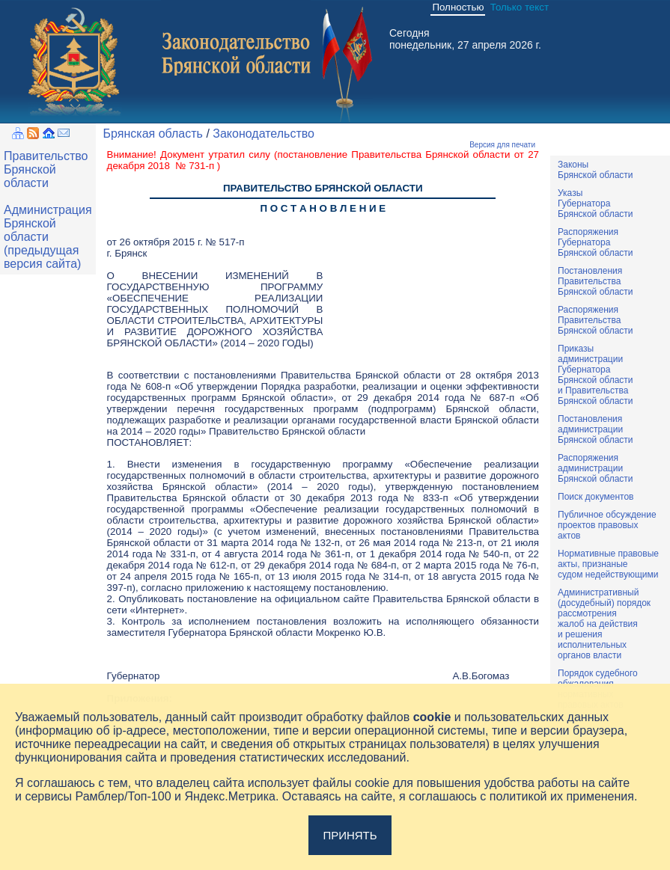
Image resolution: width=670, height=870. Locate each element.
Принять (350, 835)
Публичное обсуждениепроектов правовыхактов (607, 525)
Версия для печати (502, 145)
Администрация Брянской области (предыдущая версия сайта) (48, 236)
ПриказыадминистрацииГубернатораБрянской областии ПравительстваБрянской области (595, 374)
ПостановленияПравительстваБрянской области (595, 281)
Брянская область (153, 133)
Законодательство (263, 133)
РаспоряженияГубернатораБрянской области (595, 242)
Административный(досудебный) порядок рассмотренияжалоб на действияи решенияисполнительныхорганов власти (604, 624)
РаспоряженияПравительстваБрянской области (595, 320)
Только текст (519, 7)
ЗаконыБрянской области (595, 169)
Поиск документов (595, 496)
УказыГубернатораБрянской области (595, 203)
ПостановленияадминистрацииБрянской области (595, 429)
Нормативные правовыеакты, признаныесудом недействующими (608, 564)
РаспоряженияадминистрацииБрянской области (595, 468)
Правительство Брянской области (46, 169)
